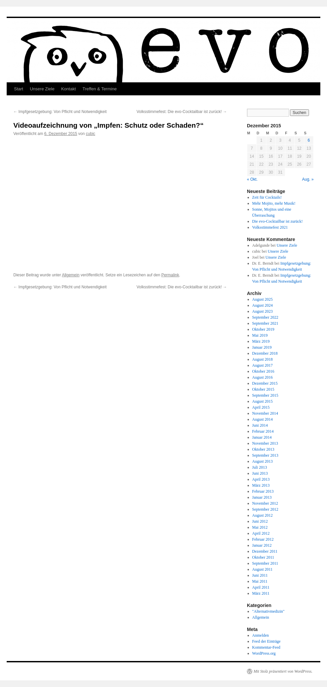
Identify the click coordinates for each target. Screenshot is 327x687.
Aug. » (308, 179)
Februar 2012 (263, 539)
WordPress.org (264, 653)
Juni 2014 (260, 425)
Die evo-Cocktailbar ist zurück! (277, 221)
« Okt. (252, 179)
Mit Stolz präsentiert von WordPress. (283, 671)
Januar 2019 (262, 347)
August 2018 (262, 359)
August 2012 (262, 515)
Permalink (170, 275)
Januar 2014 (262, 437)
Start (18, 88)
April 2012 (261, 533)
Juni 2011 (260, 575)
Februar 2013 (263, 491)
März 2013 (261, 485)
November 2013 (265, 443)
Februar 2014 (263, 431)
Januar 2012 (262, 545)
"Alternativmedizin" (268, 611)
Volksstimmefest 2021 (270, 227)
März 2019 (261, 341)
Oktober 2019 (263, 329)
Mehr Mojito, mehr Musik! (274, 203)
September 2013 (265, 455)
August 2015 (262, 401)
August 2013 (262, 461)
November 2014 (265, 413)
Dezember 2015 (265, 383)
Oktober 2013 (263, 449)
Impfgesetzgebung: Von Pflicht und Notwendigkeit (60, 111)
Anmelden (260, 635)
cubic (90, 133)
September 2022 (265, 317)
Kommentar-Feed (266, 647)
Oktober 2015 (263, 389)
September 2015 (265, 395)
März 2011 (261, 593)
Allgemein (70, 275)
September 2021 (265, 323)
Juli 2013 (259, 467)
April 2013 (261, 479)
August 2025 (262, 299)
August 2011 (262, 569)
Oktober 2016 (263, 371)
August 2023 (262, 311)
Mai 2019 (260, 335)
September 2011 (265, 563)
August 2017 (262, 365)
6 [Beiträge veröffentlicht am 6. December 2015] (309, 140)
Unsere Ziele (42, 88)
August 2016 (262, 377)
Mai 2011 (260, 581)
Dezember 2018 (265, 353)
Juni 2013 (260, 473)
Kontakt (68, 88)
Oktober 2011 (263, 557)
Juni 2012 (260, 521)
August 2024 (262, 305)
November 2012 (265, 503)
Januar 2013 (262, 497)
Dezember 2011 (265, 551)
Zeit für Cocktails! (267, 197)
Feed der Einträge (266, 641)
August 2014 (262, 419)
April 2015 (261, 407)
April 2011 (261, 587)
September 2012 (265, 509)
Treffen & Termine (99, 88)
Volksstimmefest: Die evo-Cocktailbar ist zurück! (181, 111)
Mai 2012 (260, 527)
